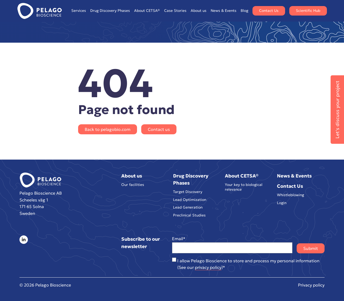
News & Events (223, 10)
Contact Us (269, 10)
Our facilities (132, 184)
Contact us (159, 129)
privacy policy (208, 267)
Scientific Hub (308, 10)
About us (198, 10)
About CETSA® (147, 10)
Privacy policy (311, 285)
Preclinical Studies (189, 215)
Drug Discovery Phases (110, 10)
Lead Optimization (189, 200)
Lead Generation (188, 207)
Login (281, 203)
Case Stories (175, 10)
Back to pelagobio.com (107, 129)
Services (78, 10)
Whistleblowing (290, 195)
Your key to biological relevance (243, 187)
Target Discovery (187, 192)
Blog (244, 10)
